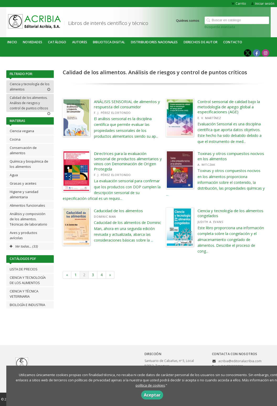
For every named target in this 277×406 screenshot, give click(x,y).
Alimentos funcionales (27, 205)
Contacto (232, 42)
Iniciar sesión (262, 3)
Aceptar (152, 395)
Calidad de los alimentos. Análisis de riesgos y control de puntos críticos (30, 103)
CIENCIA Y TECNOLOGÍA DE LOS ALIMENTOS (28, 280)
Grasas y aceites (23, 183)
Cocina (15, 139)
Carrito (238, 3)
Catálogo (57, 42)
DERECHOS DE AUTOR (200, 42)
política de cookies (150, 385)
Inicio (12, 42)
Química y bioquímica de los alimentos (29, 164)
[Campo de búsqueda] (237, 20)
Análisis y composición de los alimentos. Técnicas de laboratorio (28, 219)
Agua (14, 175)
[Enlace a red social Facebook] (256, 53)
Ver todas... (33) (24, 246)
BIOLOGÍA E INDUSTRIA (27, 304)
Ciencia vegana (22, 131)
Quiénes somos (187, 20)
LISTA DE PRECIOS (24, 269)
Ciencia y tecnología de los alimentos (30, 87)
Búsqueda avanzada (220, 27)
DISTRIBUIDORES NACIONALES (154, 42)
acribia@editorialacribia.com (240, 361)
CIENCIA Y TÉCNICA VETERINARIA (24, 294)
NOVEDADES (32, 42)
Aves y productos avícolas (23, 235)
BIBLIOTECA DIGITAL (109, 42)
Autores (79, 42)
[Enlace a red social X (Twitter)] (247, 53)
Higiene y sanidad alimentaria (24, 194)
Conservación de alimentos (23, 150)
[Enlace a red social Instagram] (265, 53)
